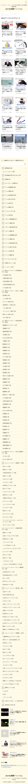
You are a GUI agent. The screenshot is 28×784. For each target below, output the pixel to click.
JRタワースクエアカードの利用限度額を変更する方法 (7, 127)
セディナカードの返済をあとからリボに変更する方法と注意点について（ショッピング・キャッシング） (18, 744)
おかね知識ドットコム (14, 9)
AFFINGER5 (22, 781)
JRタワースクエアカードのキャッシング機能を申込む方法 (20, 33)
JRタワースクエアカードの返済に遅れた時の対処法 (20, 108)
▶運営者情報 (4, 765)
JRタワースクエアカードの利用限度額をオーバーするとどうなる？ (7, 146)
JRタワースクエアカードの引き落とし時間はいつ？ (7, 108)
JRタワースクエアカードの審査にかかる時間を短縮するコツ (20, 52)
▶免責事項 (12, 765)
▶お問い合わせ (7, 767)
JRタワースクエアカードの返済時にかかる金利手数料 (7, 52)
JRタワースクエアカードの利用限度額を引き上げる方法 (20, 127)
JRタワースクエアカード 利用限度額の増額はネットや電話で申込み (20, 146)
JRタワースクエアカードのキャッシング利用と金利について (7, 71)
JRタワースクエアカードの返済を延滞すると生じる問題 (20, 90)
